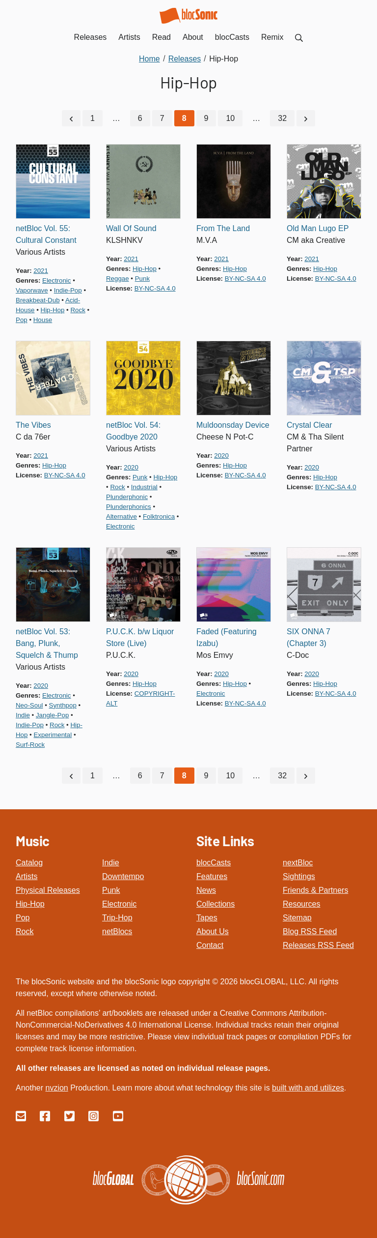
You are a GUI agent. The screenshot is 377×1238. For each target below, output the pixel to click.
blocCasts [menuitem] (232, 37)
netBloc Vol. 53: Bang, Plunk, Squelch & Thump (47, 643)
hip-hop (53, 309)
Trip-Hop (117, 917)
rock (77, 309)
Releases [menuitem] (90, 37)
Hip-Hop (30, 903)
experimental (52, 734)
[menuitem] (299, 37)
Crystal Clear (309, 424)
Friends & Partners (315, 889)
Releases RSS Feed (318, 944)
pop (21, 319)
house (42, 319)
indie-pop (68, 290)
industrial (144, 486)
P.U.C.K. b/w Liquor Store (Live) (140, 637)
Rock (24, 930)
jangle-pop (52, 714)
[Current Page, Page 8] (184, 118)
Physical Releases (48, 889)
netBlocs (117, 930)
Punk (111, 889)
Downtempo (123, 875)
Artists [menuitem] (129, 37)
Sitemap (297, 917)
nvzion (56, 1087)
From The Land (223, 228)
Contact (209, 944)
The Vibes (33, 424)
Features (211, 875)
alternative (121, 516)
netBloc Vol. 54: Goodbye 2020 (133, 430)
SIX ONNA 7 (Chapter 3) (308, 637)
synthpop (63, 704)
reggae (117, 278)
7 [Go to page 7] (162, 118)
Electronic (119, 903)
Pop (22, 917)
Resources (301, 903)
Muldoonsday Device (232, 424)
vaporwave (32, 290)
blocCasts (213, 861)
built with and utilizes (308, 1087)
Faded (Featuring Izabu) (226, 637)
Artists (26, 875)
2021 (40, 270)
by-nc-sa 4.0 (155, 288)
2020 (131, 467)
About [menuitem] (193, 37)
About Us (212, 930)
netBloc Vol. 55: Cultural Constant (46, 234)
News (206, 889)
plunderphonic (127, 496)
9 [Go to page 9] (206, 118)
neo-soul (29, 704)
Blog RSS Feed (310, 930)
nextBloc (298, 861)
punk (142, 278)
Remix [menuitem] (272, 37)
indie (23, 714)
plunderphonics (128, 506)
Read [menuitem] (161, 37)
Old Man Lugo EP (318, 228)
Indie (110, 861)
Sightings (299, 875)
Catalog (29, 861)
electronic (56, 280)
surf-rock (30, 744)
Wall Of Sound (131, 228)
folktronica (159, 516)
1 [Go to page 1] (92, 118)
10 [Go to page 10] (230, 118)
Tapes (206, 917)
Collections (215, 903)
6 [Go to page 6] (140, 118)
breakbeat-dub (38, 299)
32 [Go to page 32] (282, 118)
